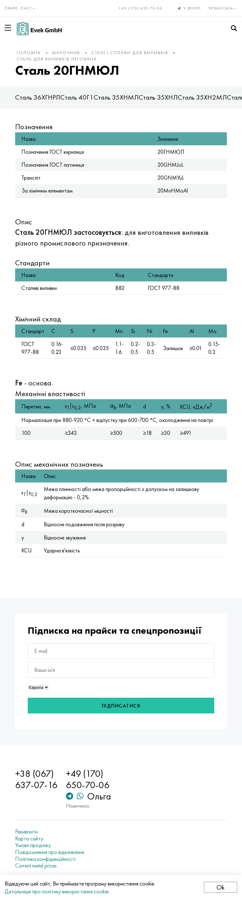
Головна (29, 52)
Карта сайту (29, 838)
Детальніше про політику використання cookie (56, 891)
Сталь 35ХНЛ (158, 97)
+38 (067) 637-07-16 (36, 779)
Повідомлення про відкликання (49, 852)
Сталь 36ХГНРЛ (37, 97)
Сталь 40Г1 (77, 97)
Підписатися (121, 705)
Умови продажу (33, 845)
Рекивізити (26, 831)
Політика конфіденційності (45, 859)
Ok (220, 887)
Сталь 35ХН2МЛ (202, 97)
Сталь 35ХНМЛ (116, 97)
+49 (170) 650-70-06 (140, 8)
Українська (223, 8)
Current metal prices (36, 865)
